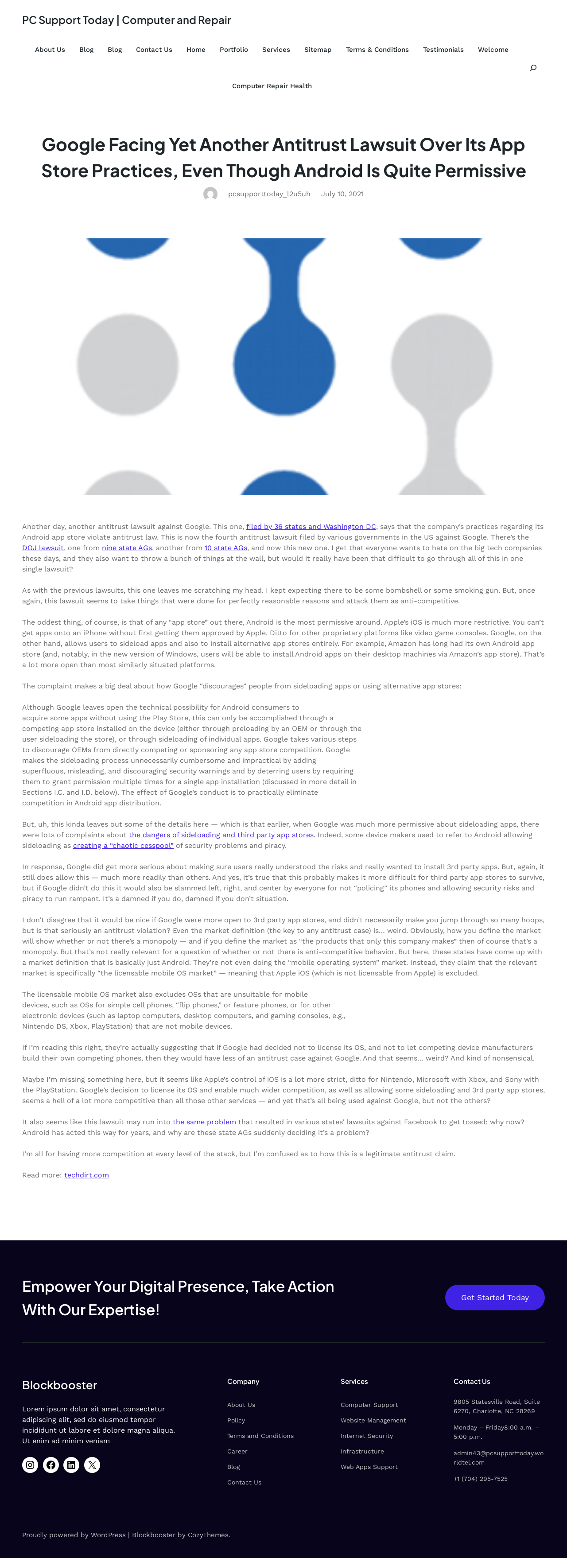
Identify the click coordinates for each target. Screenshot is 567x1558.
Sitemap (318, 50)
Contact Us (154, 50)
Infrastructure (362, 1451)
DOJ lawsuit (43, 548)
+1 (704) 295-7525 (481, 1478)
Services (276, 50)
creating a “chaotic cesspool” (123, 845)
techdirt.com (86, 1175)
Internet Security (367, 1435)
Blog (86, 50)
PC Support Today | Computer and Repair (126, 19)
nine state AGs (127, 548)
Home (196, 50)
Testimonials (443, 50)
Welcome (493, 50)
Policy (236, 1420)
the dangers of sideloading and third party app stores (221, 835)
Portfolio (234, 50)
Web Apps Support (369, 1466)
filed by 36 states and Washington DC (311, 526)
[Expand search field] (533, 68)
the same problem (204, 1122)
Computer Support (369, 1404)
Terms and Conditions (260, 1435)
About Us (50, 50)
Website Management (373, 1420)
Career (237, 1451)
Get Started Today (495, 1297)
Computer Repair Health (272, 86)
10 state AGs (226, 548)
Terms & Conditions (377, 50)
